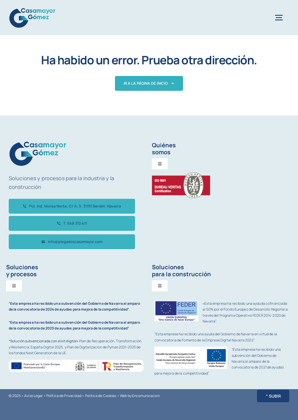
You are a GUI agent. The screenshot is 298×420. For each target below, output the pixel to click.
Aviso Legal (33, 395)
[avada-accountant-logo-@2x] (32, 8)
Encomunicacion (146, 395)
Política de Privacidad (63, 395)
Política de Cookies (100, 395)
